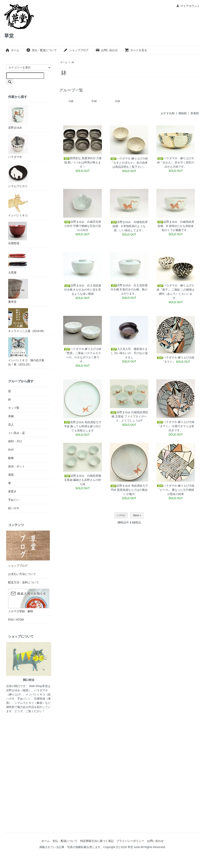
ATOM (20, 619)
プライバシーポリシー (130, 840)
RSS (11, 619)
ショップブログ (76, 50)
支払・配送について (41, 50)
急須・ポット (16, 466)
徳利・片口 (15, 441)
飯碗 (11, 458)
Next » (137, 515)
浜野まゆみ (18, 117)
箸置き (12, 491)
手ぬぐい (13, 499)
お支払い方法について (22, 574)
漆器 (11, 474)
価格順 (182, 113)
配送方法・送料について (23, 582)
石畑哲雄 (17, 233)
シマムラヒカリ (18, 175)
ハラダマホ (18, 146)
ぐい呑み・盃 (16, 432)
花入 (11, 424)
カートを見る (136, 50)
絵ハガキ (13, 508)
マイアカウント (188, 6)
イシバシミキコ (18, 204)
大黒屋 (18, 262)
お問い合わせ (106, 50)
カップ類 (13, 407)
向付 (11, 449)
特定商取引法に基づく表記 (97, 840)
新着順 (194, 113)
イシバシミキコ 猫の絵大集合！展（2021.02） (26, 351)
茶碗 (11, 416)
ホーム (12, 50)
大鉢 (117, 101)
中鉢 (94, 101)
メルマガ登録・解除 (20, 611)
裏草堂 (18, 291)
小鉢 (71, 101)
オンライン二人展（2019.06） (27, 320)
